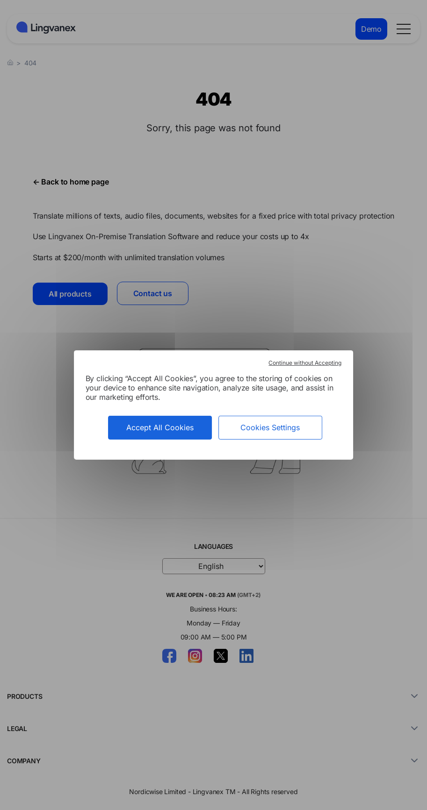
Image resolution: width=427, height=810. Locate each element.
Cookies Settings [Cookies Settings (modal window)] (270, 427)
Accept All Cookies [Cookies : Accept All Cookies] (160, 427)
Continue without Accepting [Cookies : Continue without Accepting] (304, 362)
